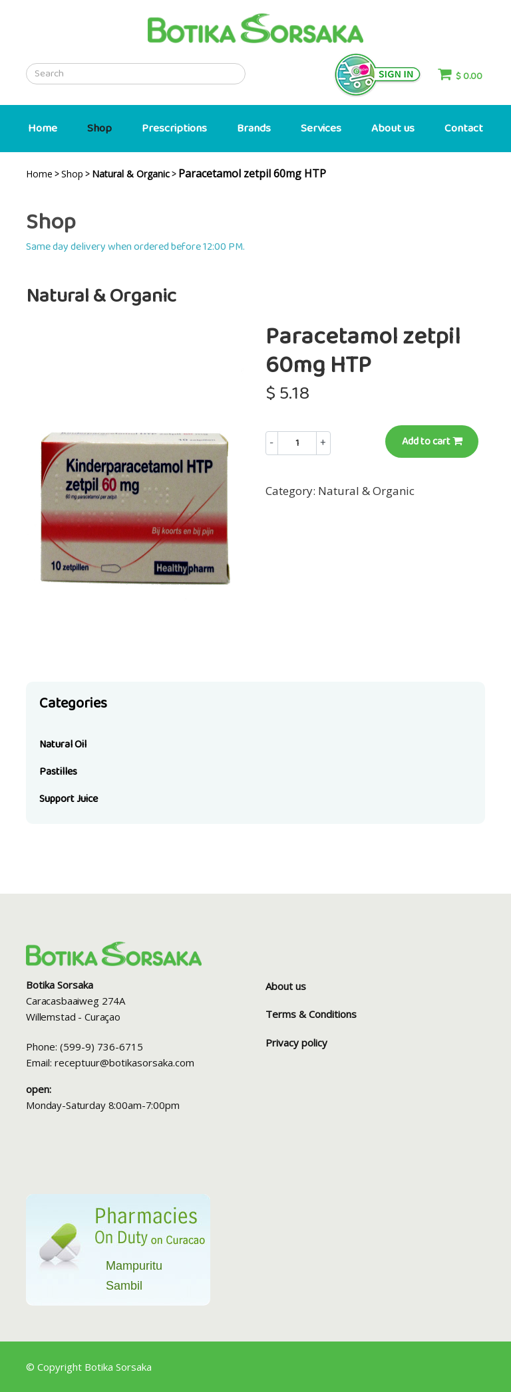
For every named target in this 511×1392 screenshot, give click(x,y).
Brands (254, 129)
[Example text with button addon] (297, 443)
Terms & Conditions (311, 1014)
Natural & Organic (366, 490)
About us (393, 129)
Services (321, 129)
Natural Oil (62, 744)
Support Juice (68, 799)
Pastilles (58, 771)
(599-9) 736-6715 (101, 1046)
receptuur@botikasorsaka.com (124, 1062)
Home (42, 129)
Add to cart (432, 441)
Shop (99, 129)
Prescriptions (174, 129)
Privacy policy (296, 1042)
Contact (463, 129)
